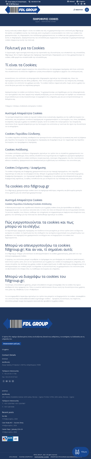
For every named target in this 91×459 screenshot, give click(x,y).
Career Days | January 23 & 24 (12, 429)
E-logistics (81, 1)
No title (4, 416)
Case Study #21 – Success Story (12, 423)
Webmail (70, 1)
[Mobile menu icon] (87, 10)
